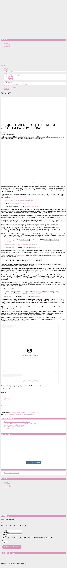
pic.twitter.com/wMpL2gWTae (28, 244)
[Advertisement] (33, 109)
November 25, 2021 (32, 206)
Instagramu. (17, 389)
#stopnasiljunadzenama (10, 200)
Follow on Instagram (34, 463)
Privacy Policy (8, 487)
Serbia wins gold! (9, 428)
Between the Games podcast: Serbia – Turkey (17, 422)
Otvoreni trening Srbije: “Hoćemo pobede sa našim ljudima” (21, 423)
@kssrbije (38, 291)
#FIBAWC (47, 240)
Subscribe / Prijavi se (11, 547)
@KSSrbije (7, 241)
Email (4, 530)
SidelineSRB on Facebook (13, 469)
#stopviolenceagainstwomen (25, 200)
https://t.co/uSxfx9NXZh (12, 244)
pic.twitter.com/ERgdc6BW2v (36, 293)
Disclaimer (7, 483)
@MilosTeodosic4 (24, 240)
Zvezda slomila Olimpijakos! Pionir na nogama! (20, 414)
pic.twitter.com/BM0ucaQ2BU (23, 203)
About (6, 482)
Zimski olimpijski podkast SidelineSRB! (15, 425)
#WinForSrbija (55, 240)
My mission (7, 485)
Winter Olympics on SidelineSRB (13, 426)
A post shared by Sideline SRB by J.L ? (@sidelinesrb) (29, 381)
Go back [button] (3, 522)
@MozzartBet (11, 203)
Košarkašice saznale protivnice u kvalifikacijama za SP (24, 412)
